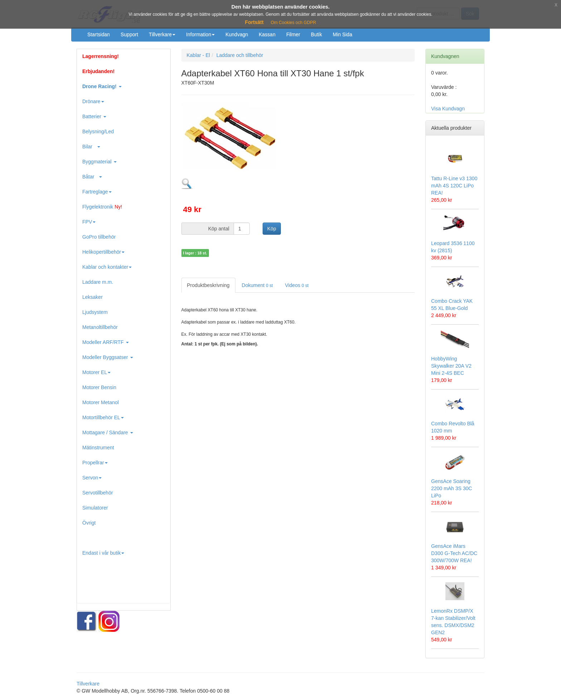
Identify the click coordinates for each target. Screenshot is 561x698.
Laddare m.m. (97, 282)
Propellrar (95, 462)
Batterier (94, 116)
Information (200, 34)
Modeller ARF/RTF (105, 342)
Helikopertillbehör (103, 252)
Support (129, 34)
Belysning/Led (98, 131)
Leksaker (92, 297)
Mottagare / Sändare (107, 432)
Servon (92, 478)
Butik (316, 34)
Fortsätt (254, 22)
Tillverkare (162, 34)
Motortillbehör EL (103, 417)
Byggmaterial (99, 161)
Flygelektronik (102, 207)
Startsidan (98, 34)
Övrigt (89, 523)
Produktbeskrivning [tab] (208, 285)
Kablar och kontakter (107, 267)
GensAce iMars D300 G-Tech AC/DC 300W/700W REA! (454, 553)
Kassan (267, 34)
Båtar (92, 177)
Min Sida (342, 34)
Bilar (91, 146)
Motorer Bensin (99, 387)
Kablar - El (198, 55)
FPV (89, 222)
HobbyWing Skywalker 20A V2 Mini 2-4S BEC (451, 366)
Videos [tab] (297, 285)
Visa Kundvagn (448, 108)
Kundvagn (236, 34)
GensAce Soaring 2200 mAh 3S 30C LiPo (451, 488)
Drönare (93, 101)
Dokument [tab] (257, 285)
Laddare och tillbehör (239, 55)
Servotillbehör (97, 493)
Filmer (293, 34)
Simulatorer (95, 508)
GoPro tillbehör (99, 237)
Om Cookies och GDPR (293, 22)
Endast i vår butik (103, 553)
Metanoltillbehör (100, 327)
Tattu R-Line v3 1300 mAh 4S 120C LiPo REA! (454, 186)
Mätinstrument (98, 447)
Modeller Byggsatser (107, 357)
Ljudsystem (95, 312)
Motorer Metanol (100, 402)
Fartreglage (97, 192)
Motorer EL (96, 372)
